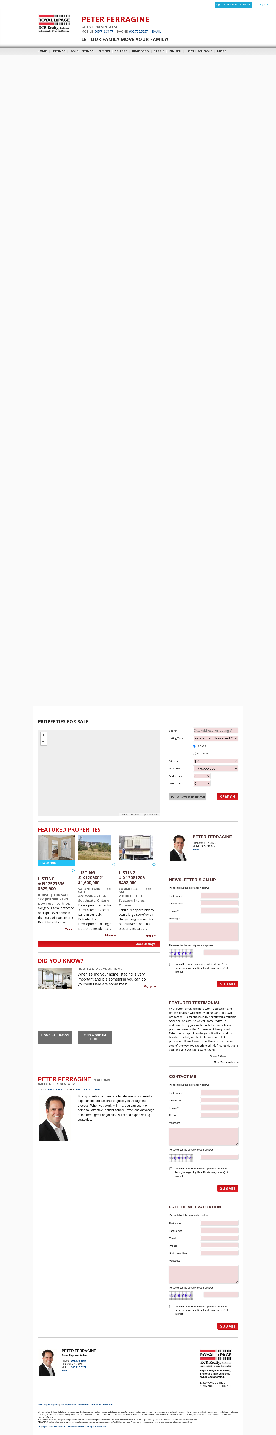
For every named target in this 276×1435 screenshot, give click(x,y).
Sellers (121, 51)
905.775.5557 (138, 31)
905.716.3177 (103, 31)
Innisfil (175, 51)
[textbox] (215, 730)
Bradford (140, 51)
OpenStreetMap (151, 814)
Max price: (203, 768)
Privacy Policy (68, 1404)
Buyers (104, 51)
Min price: (203, 761)
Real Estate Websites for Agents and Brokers (87, 1426)
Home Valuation (55, 1035)
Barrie (159, 51)
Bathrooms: (189, 783)
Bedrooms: (189, 776)
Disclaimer (83, 1404)
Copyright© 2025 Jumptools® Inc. (52, 1426)
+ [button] (44, 735)
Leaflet (123, 814)
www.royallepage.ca (48, 1404)
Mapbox (135, 814)
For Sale (200, 745)
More (69, 929)
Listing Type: (203, 738)
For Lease (201, 753)
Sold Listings (82, 51)
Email (156, 31)
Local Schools (199, 51)
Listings (59, 51)
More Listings (145, 944)
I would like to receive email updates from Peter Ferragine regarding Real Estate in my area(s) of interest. (201, 968)
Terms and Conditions (101, 1404)
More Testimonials (224, 1062)
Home (42, 51)
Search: (203, 730)
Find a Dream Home (95, 1037)
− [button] (44, 742)
